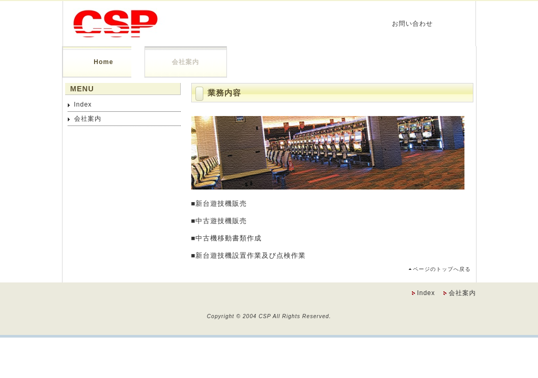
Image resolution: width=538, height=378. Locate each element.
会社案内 (185, 62)
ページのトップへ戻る (442, 269)
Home (103, 62)
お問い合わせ (412, 23)
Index (83, 104)
